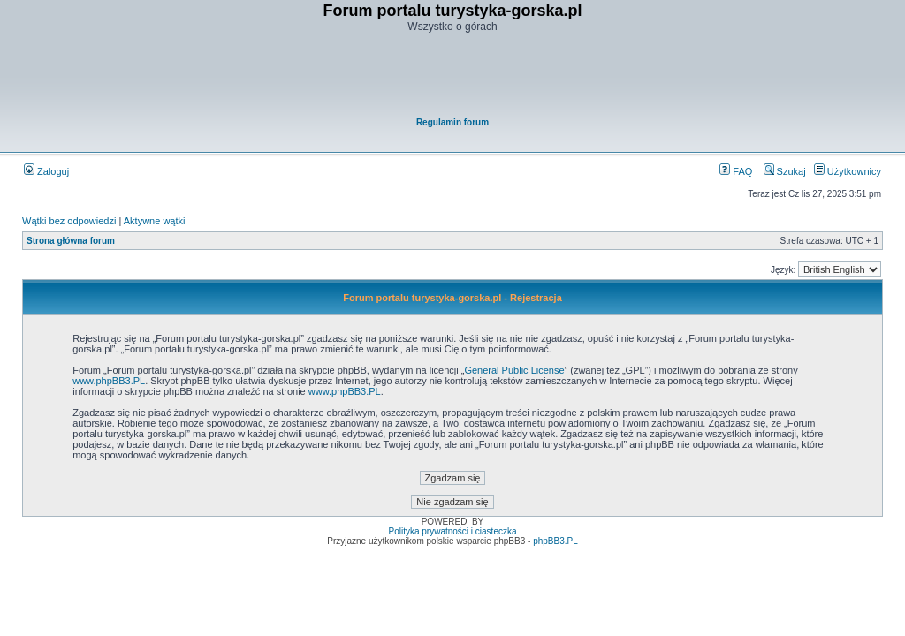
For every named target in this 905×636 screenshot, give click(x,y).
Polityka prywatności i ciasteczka (452, 531)
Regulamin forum (452, 122)
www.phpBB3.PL (108, 380)
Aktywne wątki (155, 221)
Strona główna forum (71, 241)
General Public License (514, 370)
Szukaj (785, 171)
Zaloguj (46, 171)
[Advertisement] (453, 76)
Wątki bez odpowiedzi (69, 221)
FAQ (735, 171)
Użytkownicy (847, 171)
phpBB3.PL (555, 541)
